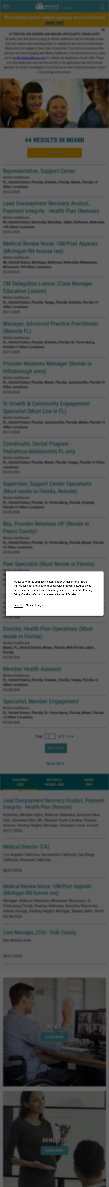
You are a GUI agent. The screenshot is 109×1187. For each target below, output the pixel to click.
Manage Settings (34, 605)
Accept (18, 605)
